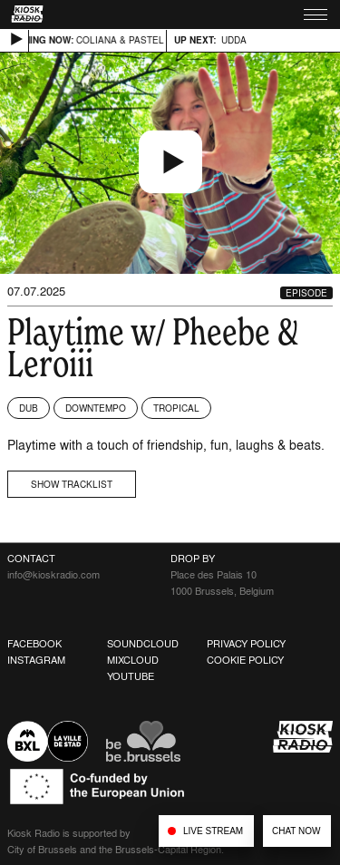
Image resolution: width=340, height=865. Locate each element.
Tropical (176, 408)
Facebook (34, 644)
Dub (28, 408)
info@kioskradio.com (53, 575)
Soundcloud (143, 644)
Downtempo (95, 408)
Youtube (130, 676)
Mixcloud (133, 660)
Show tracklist (71, 484)
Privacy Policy (246, 644)
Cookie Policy (245, 660)
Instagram (36, 660)
